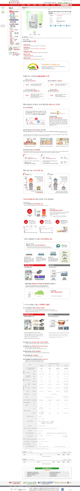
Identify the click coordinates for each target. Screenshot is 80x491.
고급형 (49, 9)
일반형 (24, 9)
